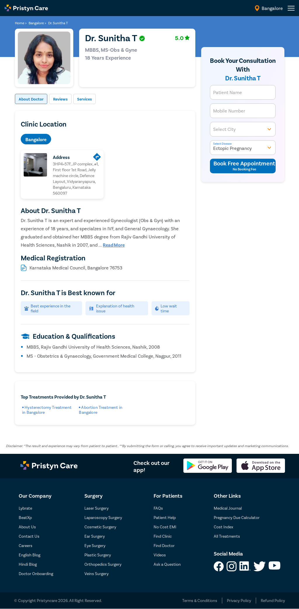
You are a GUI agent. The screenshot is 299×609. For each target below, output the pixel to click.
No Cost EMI (165, 527)
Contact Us (29, 536)
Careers (25, 545)
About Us (27, 527)
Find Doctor (164, 545)
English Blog (29, 555)
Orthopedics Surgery (102, 564)
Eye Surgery (94, 545)
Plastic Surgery (97, 555)
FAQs (158, 508)
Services (95, 99)
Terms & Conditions (199, 600)
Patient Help (165, 517)
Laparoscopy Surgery (103, 517)
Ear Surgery (94, 536)
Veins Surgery (96, 573)
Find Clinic (163, 536)
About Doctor (34, 99)
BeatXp (25, 517)
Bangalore (35, 139)
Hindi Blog (28, 564)
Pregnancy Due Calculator (237, 517)
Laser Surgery (96, 508)
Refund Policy (273, 600)
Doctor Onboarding (36, 573)
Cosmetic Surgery (100, 527)
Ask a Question (167, 564)
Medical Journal (228, 508)
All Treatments (227, 536)
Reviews (67, 99)
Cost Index (223, 527)
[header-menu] (291, 8)
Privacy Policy (239, 600)
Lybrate (25, 508)
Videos (160, 555)
